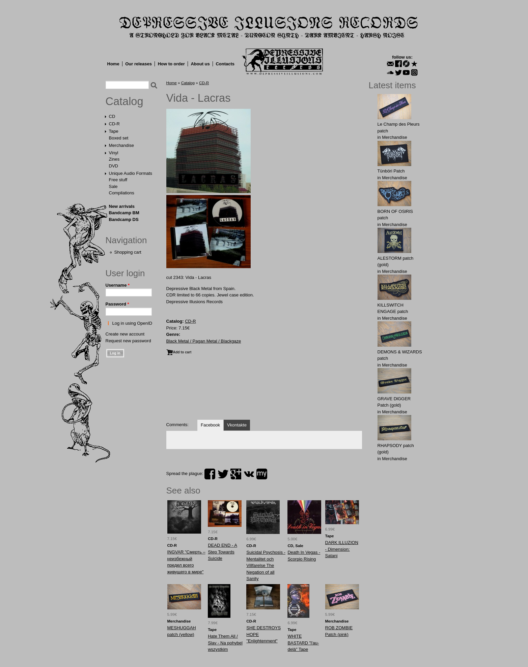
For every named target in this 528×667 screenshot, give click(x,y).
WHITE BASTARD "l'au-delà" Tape (303, 643)
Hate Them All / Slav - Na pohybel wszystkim (225, 643)
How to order (171, 63)
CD (112, 116)
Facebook (210, 424)
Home (113, 63)
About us (200, 63)
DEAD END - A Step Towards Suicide (222, 552)
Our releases (138, 63)
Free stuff (118, 179)
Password (117, 304)
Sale (113, 186)
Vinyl (113, 152)
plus (235, 474)
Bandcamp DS (124, 219)
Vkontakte (237, 424)
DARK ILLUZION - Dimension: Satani (341, 549)
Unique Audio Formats (130, 173)
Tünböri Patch (391, 170)
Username (118, 285)
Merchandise (121, 145)
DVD (113, 165)
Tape (113, 131)
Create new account (125, 334)
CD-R (114, 123)
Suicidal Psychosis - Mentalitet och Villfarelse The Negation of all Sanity (265, 565)
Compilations (121, 192)
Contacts (225, 63)
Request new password (128, 340)
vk (249, 474)
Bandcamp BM (124, 212)
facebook (209, 474)
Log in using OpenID (132, 323)
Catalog (124, 101)
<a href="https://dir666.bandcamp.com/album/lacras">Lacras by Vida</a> (264, 391)
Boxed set (119, 137)
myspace (261, 474)
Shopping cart (127, 252)
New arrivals (122, 206)
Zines (114, 159)
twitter (223, 474)
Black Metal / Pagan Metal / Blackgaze (203, 341)
